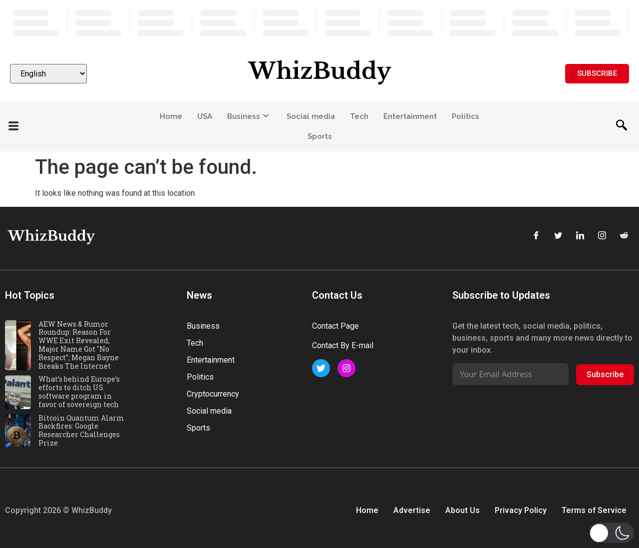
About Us (462, 510)
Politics (465, 116)
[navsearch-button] (622, 126)
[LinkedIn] (580, 236)
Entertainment (410, 116)
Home (171, 116)
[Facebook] (536, 236)
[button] (611, 533)
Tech (359, 116)
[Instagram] (602, 236)
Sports (320, 136)
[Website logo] (319, 73)
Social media (311, 116)
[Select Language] (48, 73)
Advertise (411, 510)
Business (248, 116)
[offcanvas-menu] (13, 126)
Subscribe (605, 374)
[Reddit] (624, 236)
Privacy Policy (521, 510)
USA (204, 116)
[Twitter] (558, 236)
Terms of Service (594, 510)
